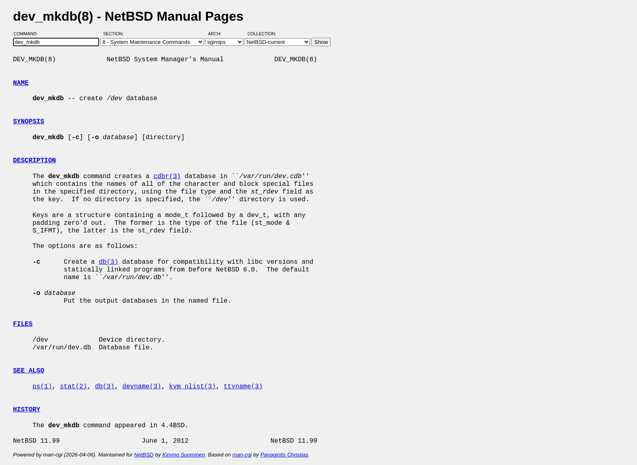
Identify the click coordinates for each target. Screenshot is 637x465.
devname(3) (141, 386)
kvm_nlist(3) (192, 386)
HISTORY (26, 409)
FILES (22, 324)
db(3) (108, 262)
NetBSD (144, 455)
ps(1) (42, 386)
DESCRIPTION (34, 160)
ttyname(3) (242, 386)
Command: (28, 33)
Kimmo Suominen (183, 455)
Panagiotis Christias (284, 455)
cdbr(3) (167, 176)
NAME (20, 83)
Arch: (218, 33)
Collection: (261, 33)
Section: (115, 33)
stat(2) (73, 386)
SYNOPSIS (28, 121)
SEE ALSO (28, 370)
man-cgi (241, 455)
